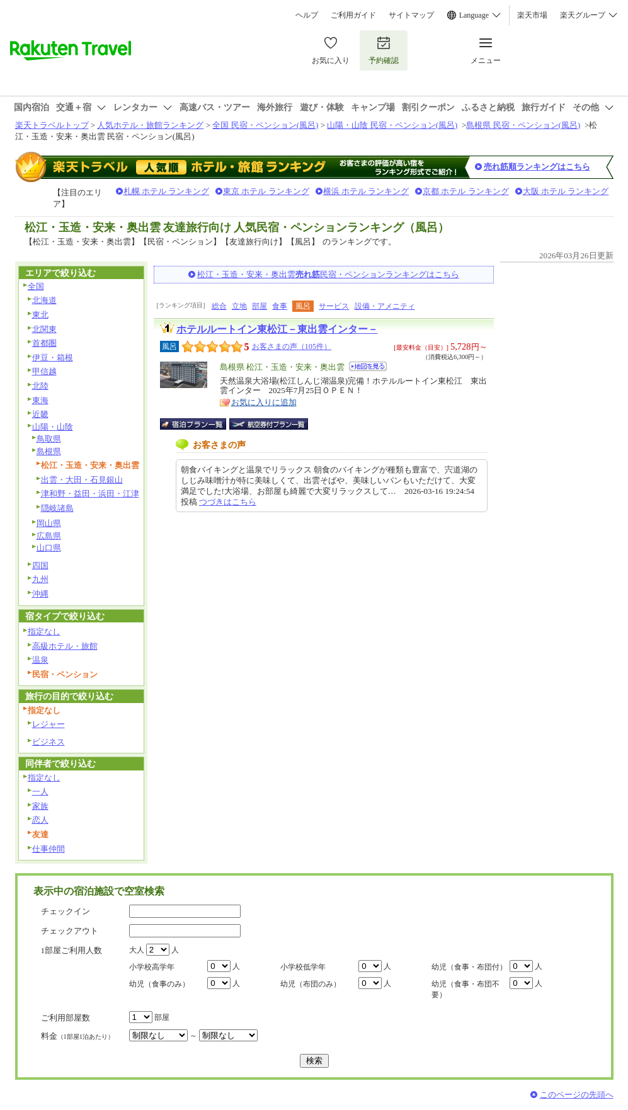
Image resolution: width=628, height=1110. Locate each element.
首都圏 (44, 343)
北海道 (44, 300)
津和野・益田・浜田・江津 (90, 493)
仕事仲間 (48, 849)
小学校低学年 (303, 967)
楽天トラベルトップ (52, 125)
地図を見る (368, 366)
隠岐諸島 (57, 508)
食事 (279, 306)
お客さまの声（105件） (292, 346)
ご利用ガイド (353, 15)
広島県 (49, 536)
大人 (136, 950)
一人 (40, 791)
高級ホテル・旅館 (65, 646)
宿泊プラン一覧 (199, 424)
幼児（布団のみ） (310, 984)
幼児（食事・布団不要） (465, 989)
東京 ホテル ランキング (266, 191)
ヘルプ (306, 15)
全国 (36, 286)
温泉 (40, 660)
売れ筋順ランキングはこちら (537, 166)
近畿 (40, 414)
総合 (219, 306)
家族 (40, 806)
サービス (334, 306)
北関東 (44, 329)
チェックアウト (69, 930)
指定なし (44, 631)
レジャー (48, 724)
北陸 (40, 386)
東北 (40, 314)
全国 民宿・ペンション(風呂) (265, 125)
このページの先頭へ (577, 1094)
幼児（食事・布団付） (469, 967)
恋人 (40, 820)
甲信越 (44, 371)
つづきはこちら (227, 501)
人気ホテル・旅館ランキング (150, 125)
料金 (77, 1036)
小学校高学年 (151, 967)
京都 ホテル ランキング (466, 191)
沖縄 (40, 593)
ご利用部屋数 (65, 1017)
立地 (239, 306)
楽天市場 (532, 15)
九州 (40, 579)
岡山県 (49, 523)
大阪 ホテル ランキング (566, 191)
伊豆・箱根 (52, 357)
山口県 (49, 547)
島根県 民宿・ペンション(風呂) (523, 125)
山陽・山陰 (52, 427)
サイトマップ (411, 15)
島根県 (49, 451)
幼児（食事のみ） (159, 984)
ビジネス (48, 742)
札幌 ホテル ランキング (166, 191)
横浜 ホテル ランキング (366, 191)
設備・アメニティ (385, 306)
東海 (40, 400)
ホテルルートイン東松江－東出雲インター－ (277, 329)
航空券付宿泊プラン (268, 424)
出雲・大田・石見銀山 (82, 479)
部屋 (259, 306)
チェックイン (65, 911)
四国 (40, 565)
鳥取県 (49, 438)
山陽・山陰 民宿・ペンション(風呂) (392, 125)
